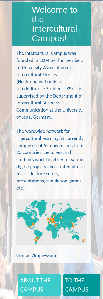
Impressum (45, 255)
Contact (24, 255)
